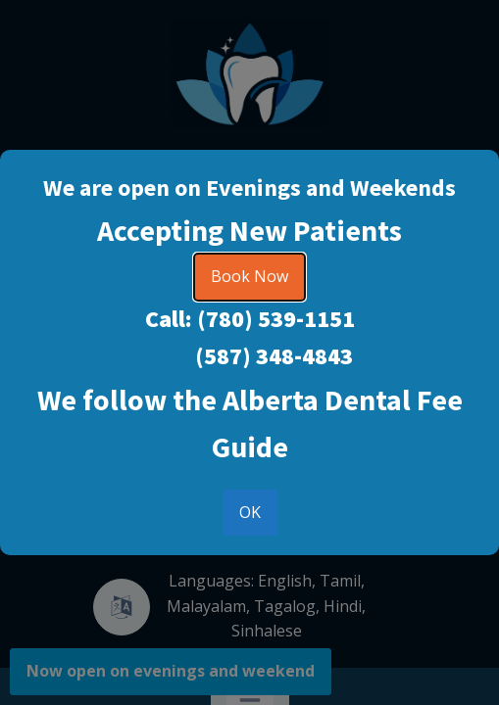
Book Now (249, 276)
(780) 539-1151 (276, 319)
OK (250, 512)
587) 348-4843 (278, 356)
